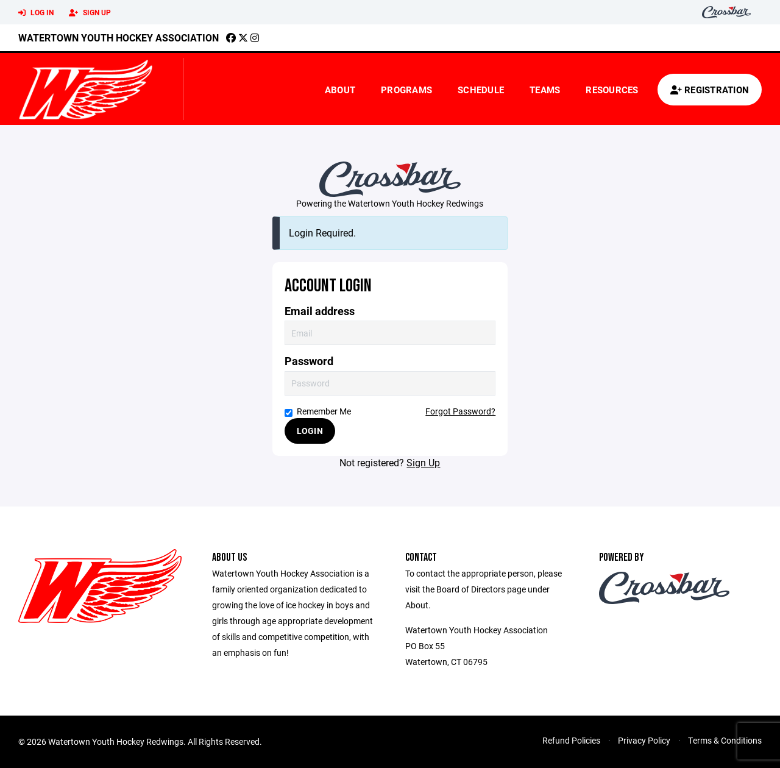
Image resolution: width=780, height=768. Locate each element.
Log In (36, 12)
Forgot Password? (460, 411)
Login (310, 430)
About (340, 90)
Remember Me (318, 411)
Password (309, 361)
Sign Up (90, 12)
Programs (406, 90)
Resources (612, 90)
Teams (545, 90)
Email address (320, 311)
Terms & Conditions (725, 740)
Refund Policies (571, 740)
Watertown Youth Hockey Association (118, 37)
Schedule (481, 90)
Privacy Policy (644, 740)
